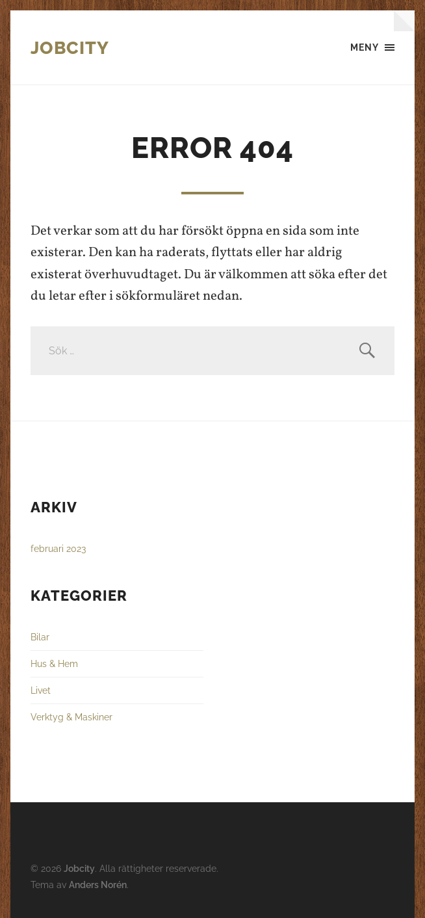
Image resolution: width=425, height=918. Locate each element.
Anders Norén (98, 884)
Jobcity (70, 48)
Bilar (40, 636)
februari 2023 (58, 548)
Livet (41, 690)
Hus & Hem (54, 663)
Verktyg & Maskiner (71, 716)
